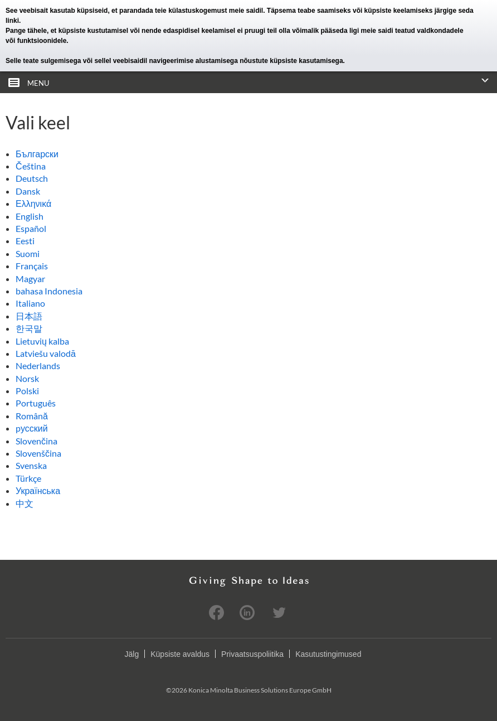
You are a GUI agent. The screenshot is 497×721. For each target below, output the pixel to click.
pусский (32, 428)
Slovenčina (36, 440)
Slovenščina (38, 453)
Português (36, 403)
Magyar (30, 278)
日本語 (29, 316)
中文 (24, 503)
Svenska (31, 465)
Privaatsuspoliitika (252, 654)
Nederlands (38, 365)
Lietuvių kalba (42, 341)
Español (31, 228)
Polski (27, 390)
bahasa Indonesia (49, 291)
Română (32, 415)
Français (32, 265)
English (29, 216)
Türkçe (28, 478)
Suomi (28, 253)
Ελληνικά (33, 203)
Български (37, 153)
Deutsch (32, 178)
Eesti (25, 240)
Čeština (31, 166)
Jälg (132, 654)
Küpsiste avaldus (179, 654)
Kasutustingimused (328, 654)
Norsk (27, 378)
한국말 (29, 328)
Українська (38, 490)
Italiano (30, 303)
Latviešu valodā (46, 353)
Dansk (28, 191)
